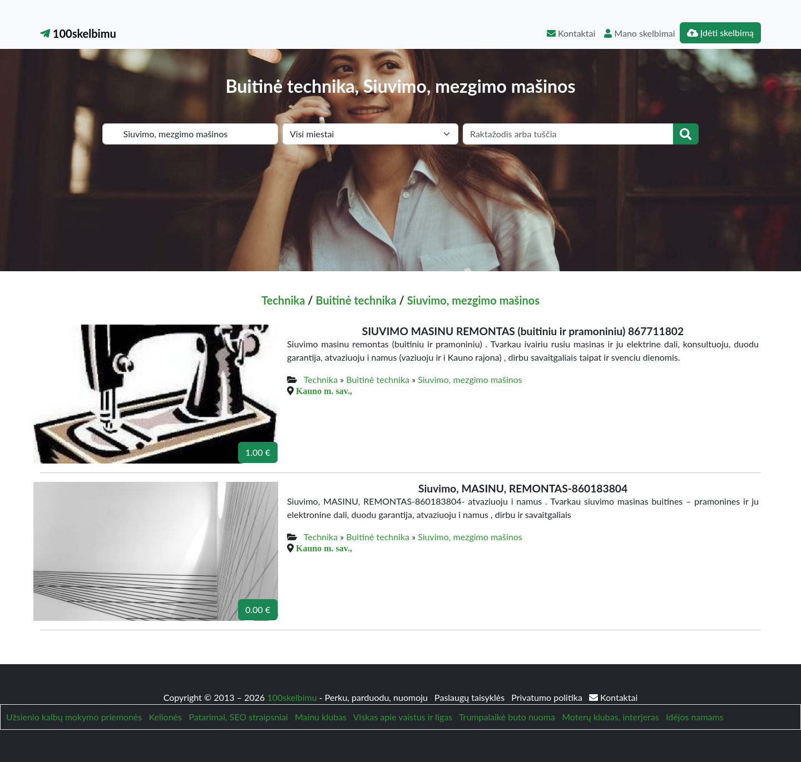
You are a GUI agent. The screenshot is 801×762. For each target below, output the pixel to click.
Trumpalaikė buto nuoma (507, 716)
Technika (283, 300)
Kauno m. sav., (324, 390)
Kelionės (165, 716)
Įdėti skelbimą (720, 32)
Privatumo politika (548, 697)
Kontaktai (571, 33)
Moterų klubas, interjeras (610, 716)
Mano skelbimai (639, 33)
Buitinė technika (355, 300)
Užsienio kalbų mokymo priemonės (74, 716)
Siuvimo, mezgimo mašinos (473, 300)
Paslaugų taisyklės (470, 697)
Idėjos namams (695, 716)
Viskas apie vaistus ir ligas (402, 716)
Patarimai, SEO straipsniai (238, 716)
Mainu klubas (321, 716)
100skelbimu (78, 33)
